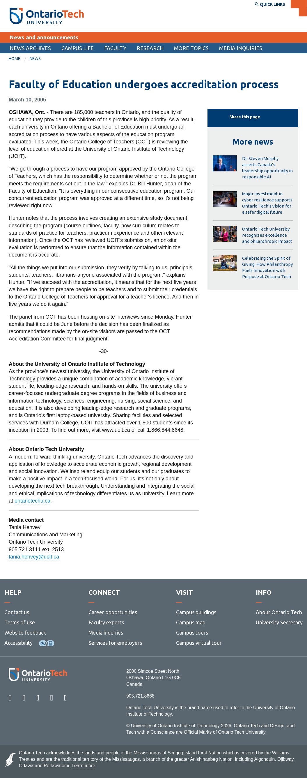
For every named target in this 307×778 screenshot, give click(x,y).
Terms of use (19, 622)
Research (150, 48)
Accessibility (18, 643)
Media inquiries (240, 48)
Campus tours (192, 632)
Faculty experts (106, 622)
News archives (30, 48)
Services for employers (115, 643)
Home (14, 58)
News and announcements (44, 37)
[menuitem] (30, 48)
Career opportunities (112, 612)
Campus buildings (196, 612)
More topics (191, 48)
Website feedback (25, 632)
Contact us (16, 612)
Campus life (77, 48)
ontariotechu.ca (32, 501)
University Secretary (279, 622)
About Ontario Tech (279, 612)
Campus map (190, 622)
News (35, 58)
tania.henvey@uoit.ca (34, 557)
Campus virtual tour (199, 643)
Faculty (115, 48)
